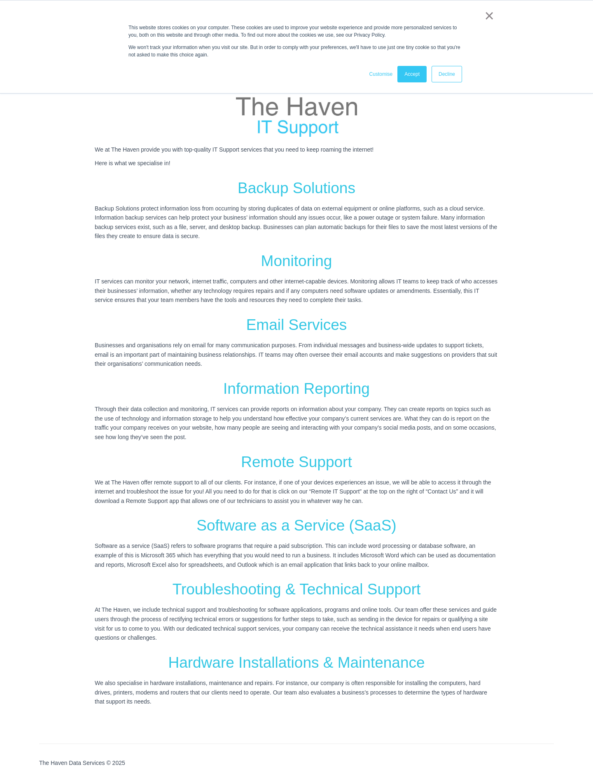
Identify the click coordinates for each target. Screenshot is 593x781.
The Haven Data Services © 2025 (82, 763)
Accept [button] (412, 74)
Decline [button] (447, 74)
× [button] (488, 15)
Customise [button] (381, 74)
